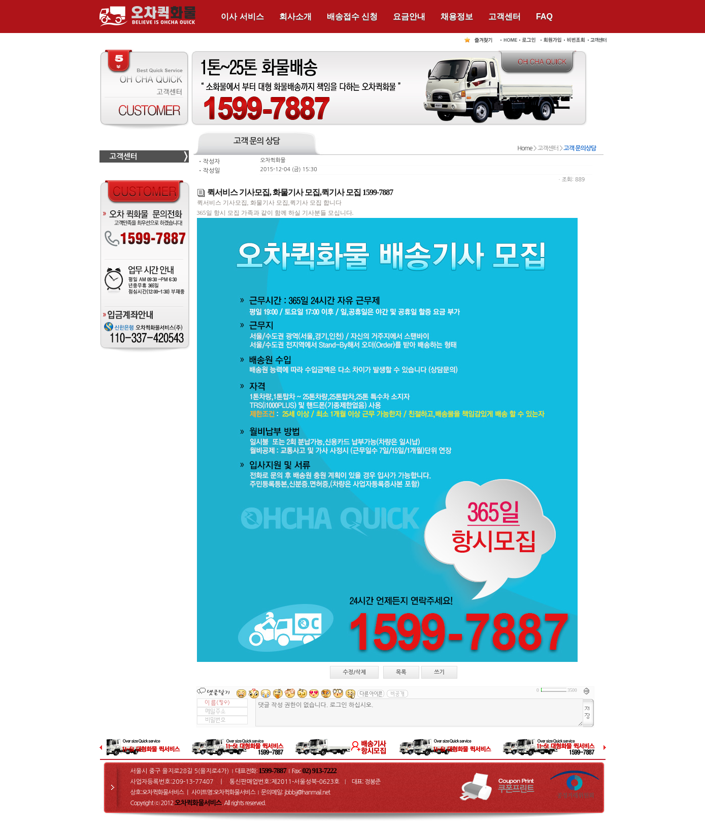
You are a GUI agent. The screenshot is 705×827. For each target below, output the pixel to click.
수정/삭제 (354, 672)
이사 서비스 (242, 16)
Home (524, 148)
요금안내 (409, 16)
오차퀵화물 (273, 160)
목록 (401, 672)
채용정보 (457, 16)
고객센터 (504, 16)
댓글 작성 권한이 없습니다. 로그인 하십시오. (419, 712)
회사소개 (295, 16)
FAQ (544, 16)
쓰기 (439, 672)
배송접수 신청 (352, 16)
